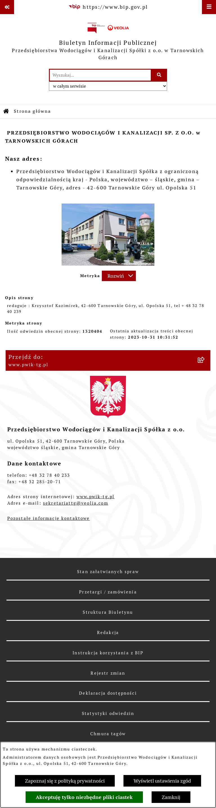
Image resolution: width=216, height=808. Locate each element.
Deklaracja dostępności (108, 693)
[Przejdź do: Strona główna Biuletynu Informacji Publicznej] (6, 111)
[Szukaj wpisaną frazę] (159, 75)
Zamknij (171, 797)
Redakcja (108, 632)
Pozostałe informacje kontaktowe (48, 518)
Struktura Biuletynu (108, 612)
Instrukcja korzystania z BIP (108, 652)
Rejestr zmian (108, 673)
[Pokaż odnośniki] (7, 7)
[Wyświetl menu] (209, 7)
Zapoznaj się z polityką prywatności (65, 781)
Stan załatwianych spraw (108, 571)
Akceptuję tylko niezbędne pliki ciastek (84, 797)
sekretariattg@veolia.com (75, 503)
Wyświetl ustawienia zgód (162, 781)
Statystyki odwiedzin (108, 713)
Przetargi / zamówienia (108, 592)
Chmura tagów (108, 733)
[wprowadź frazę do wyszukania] (100, 75)
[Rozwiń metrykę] (119, 276)
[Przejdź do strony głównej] (108, 41)
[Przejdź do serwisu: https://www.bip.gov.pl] (108, 7)
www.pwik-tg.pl (95, 496)
